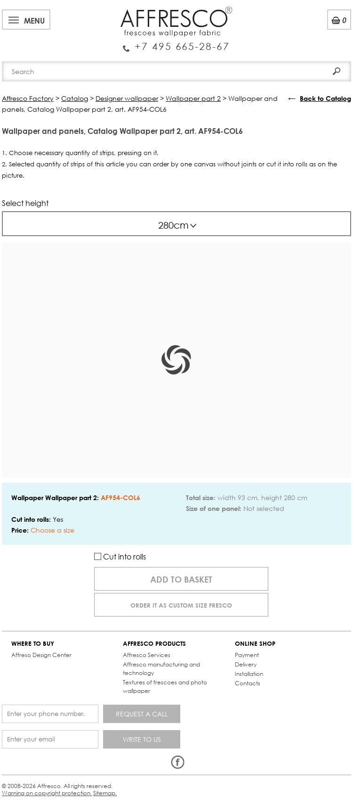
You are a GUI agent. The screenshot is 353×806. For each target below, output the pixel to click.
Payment (247, 655)
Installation (249, 674)
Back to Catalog (325, 98)
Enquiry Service (176, 43)
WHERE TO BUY (32, 643)
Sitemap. (105, 793)
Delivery (246, 664)
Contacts (247, 683)
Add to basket (181, 579)
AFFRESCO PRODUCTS (154, 643)
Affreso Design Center (41, 655)
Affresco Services (146, 655)
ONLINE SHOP (255, 643)
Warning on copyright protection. (47, 793)
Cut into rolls (120, 556)
